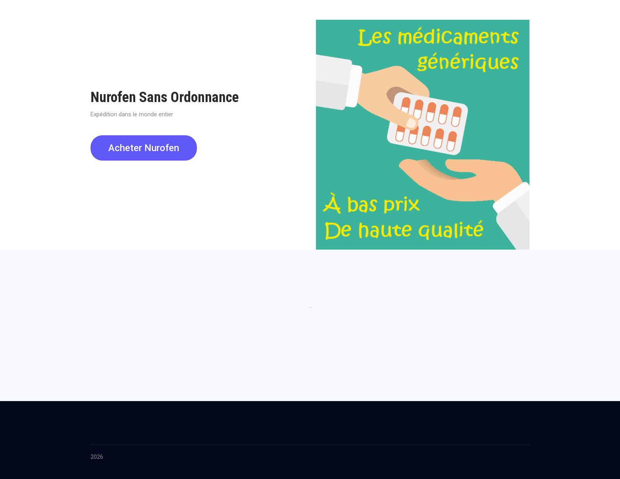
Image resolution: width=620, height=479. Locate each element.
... (310, 305)
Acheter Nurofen (143, 147)
